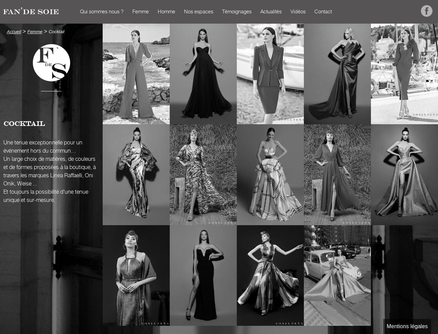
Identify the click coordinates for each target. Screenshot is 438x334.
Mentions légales (407, 326)
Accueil (69, 12)
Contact (323, 11)
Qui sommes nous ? (102, 11)
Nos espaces (198, 11)
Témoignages (237, 11)
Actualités (271, 11)
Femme (140, 11)
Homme (166, 11)
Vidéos (298, 11)
